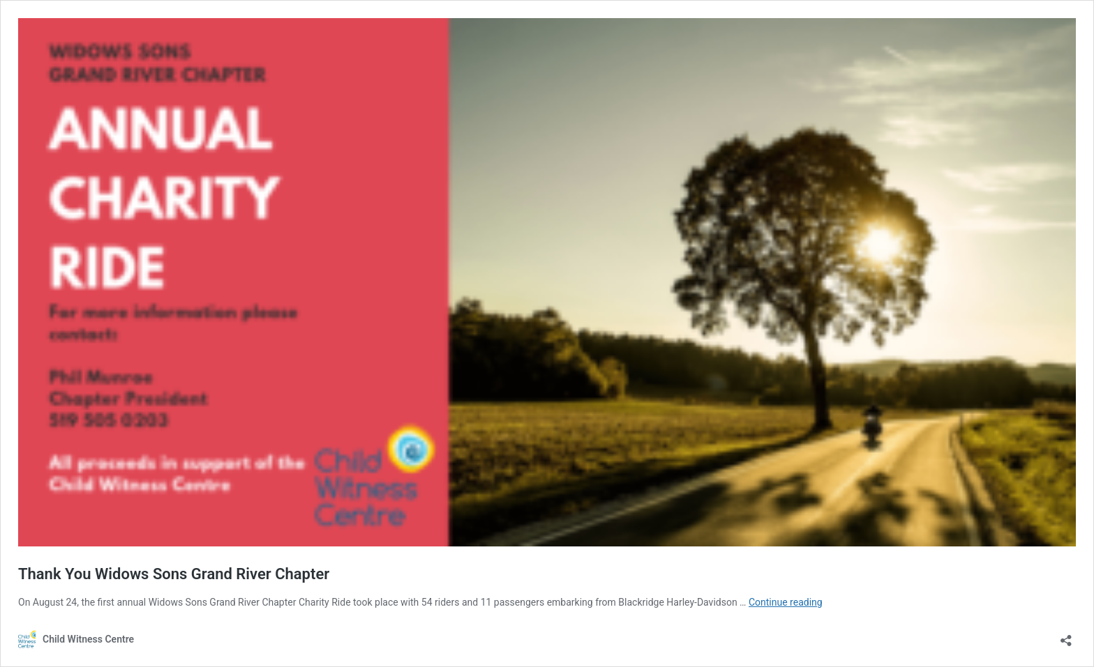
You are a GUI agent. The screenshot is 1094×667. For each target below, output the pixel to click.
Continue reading (786, 602)
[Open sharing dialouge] (1066, 636)
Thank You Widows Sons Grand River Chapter (173, 574)
